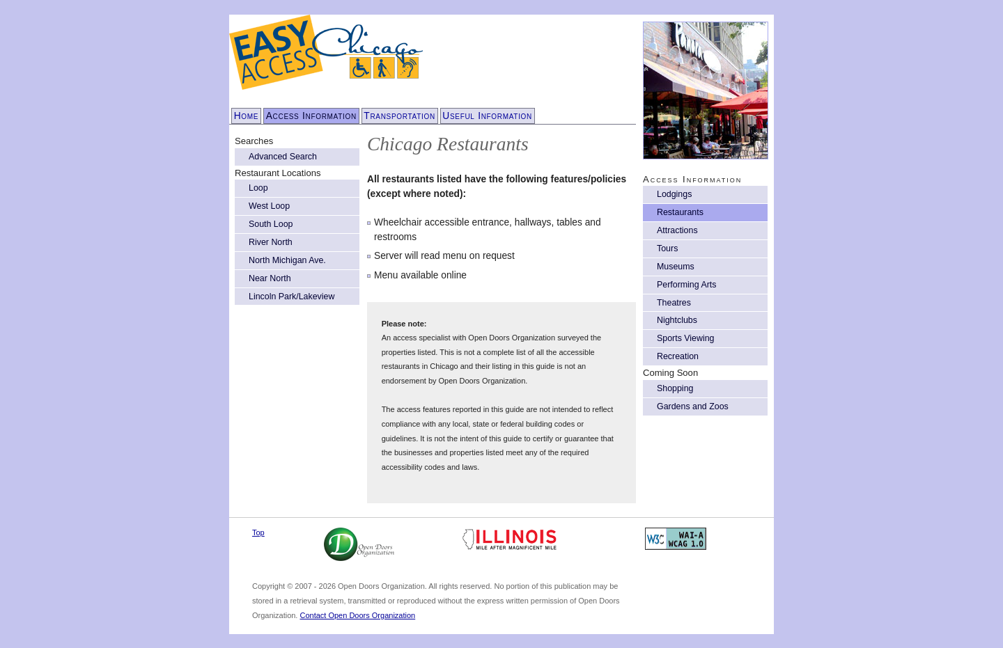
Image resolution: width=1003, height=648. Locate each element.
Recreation (678, 356)
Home (246, 116)
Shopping (675, 388)
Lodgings (674, 194)
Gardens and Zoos (693, 406)
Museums (675, 266)
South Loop (271, 224)
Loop (258, 188)
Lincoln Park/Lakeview (291, 296)
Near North (270, 278)
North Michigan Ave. (287, 260)
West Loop (269, 206)
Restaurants (680, 212)
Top (258, 532)
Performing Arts (687, 285)
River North (271, 242)
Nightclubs (677, 320)
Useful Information (487, 116)
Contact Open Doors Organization (357, 615)
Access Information (311, 116)
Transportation (399, 116)
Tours (667, 248)
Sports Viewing (686, 338)
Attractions (677, 230)
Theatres (674, 303)
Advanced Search (283, 156)
